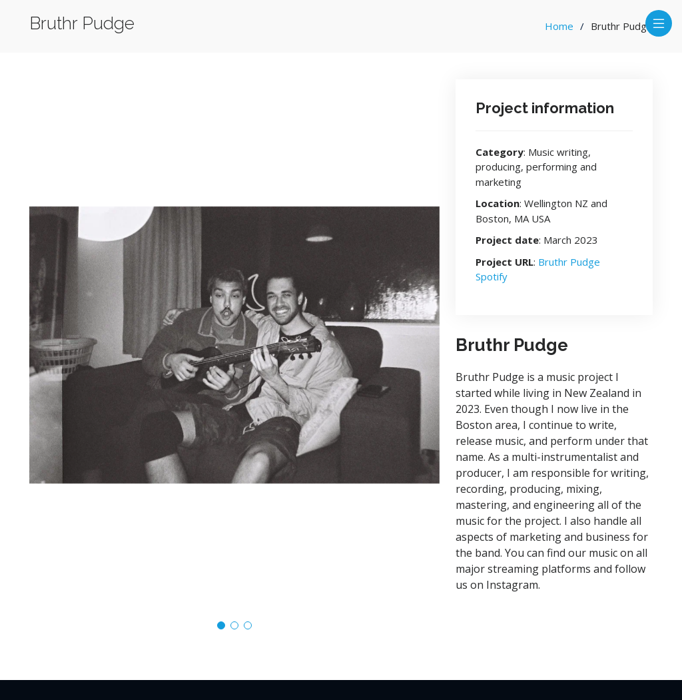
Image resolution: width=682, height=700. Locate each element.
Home (559, 26)
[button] (221, 625)
